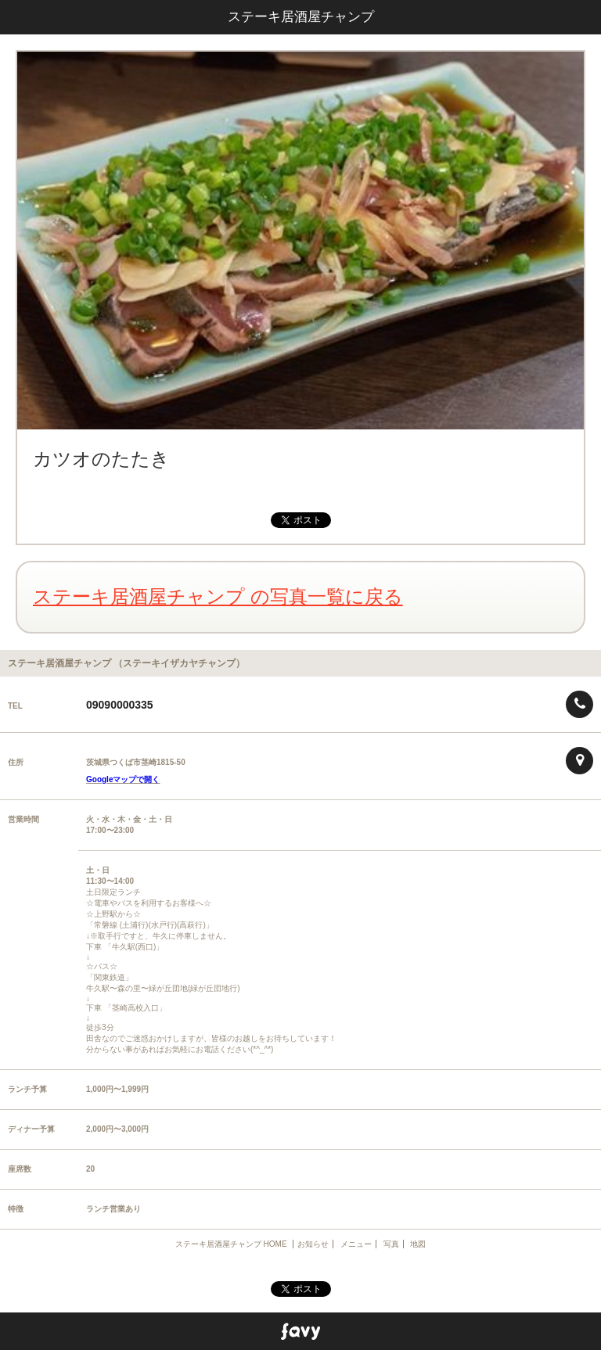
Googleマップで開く (123, 779)
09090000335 (119, 704)
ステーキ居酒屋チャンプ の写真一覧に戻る (218, 596)
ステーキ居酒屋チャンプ (301, 16)
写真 (391, 1244)
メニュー (356, 1244)
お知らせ (313, 1244)
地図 (418, 1244)
